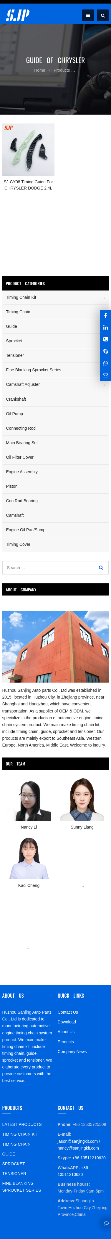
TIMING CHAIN (16, 1144)
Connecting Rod (21, 428)
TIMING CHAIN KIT (20, 1134)
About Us (66, 1031)
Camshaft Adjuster (23, 384)
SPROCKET (13, 1163)
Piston (12, 486)
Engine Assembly (22, 471)
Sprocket (14, 340)
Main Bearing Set (22, 442)
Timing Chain (18, 311)
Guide (11, 326)
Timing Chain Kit (21, 297)
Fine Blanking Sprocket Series (34, 369)
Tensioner (15, 355)
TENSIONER (14, 1173)
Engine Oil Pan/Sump (26, 529)
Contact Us (68, 1012)
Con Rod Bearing (22, 500)
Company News (72, 1051)
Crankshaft (16, 399)
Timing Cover (18, 544)
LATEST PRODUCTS (22, 1124)
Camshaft (15, 515)
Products (66, 1041)
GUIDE (8, 1154)
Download (67, 1022)
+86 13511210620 (88, 1157)
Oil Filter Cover (20, 457)
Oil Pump (14, 413)
